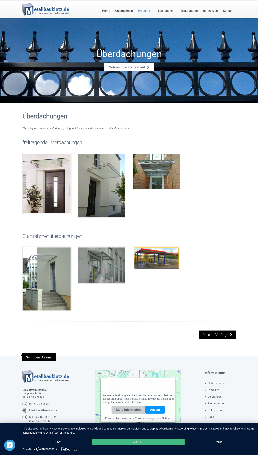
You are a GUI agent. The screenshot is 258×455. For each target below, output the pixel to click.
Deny (57, 442)
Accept (155, 409)
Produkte (144, 11)
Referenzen (210, 11)
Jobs (211, 417)
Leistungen (165, 11)
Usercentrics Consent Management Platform (145, 418)
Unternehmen (124, 11)
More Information (128, 409)
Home (106, 11)
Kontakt (228, 11)
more (219, 442)
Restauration (189, 11)
